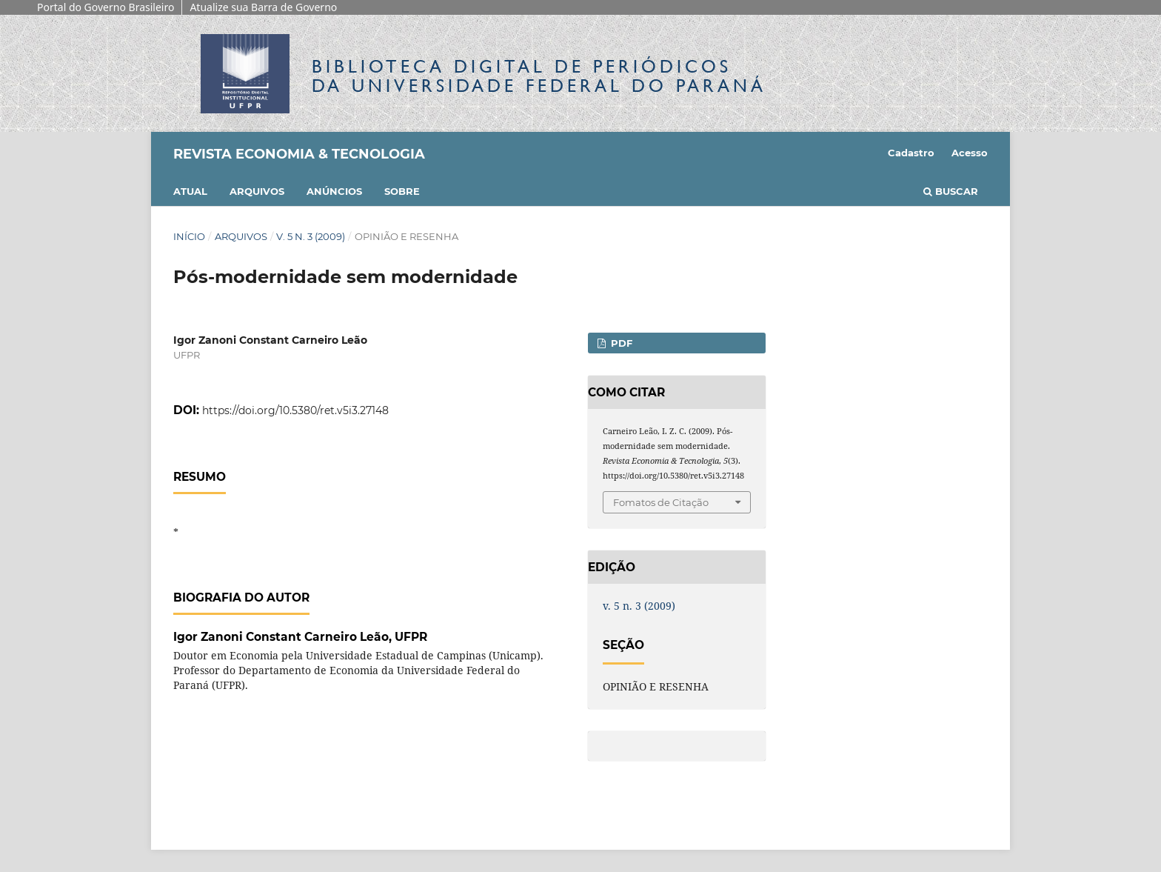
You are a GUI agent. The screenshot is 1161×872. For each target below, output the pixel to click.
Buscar (950, 191)
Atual (190, 191)
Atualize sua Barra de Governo (263, 7)
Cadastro (911, 153)
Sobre (402, 191)
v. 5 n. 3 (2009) (310, 236)
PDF (620, 343)
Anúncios (334, 191)
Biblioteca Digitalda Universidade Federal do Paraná (539, 76)
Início (189, 236)
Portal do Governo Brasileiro (105, 7)
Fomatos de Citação (661, 502)
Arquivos (257, 191)
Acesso (969, 153)
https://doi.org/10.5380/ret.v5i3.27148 (295, 410)
